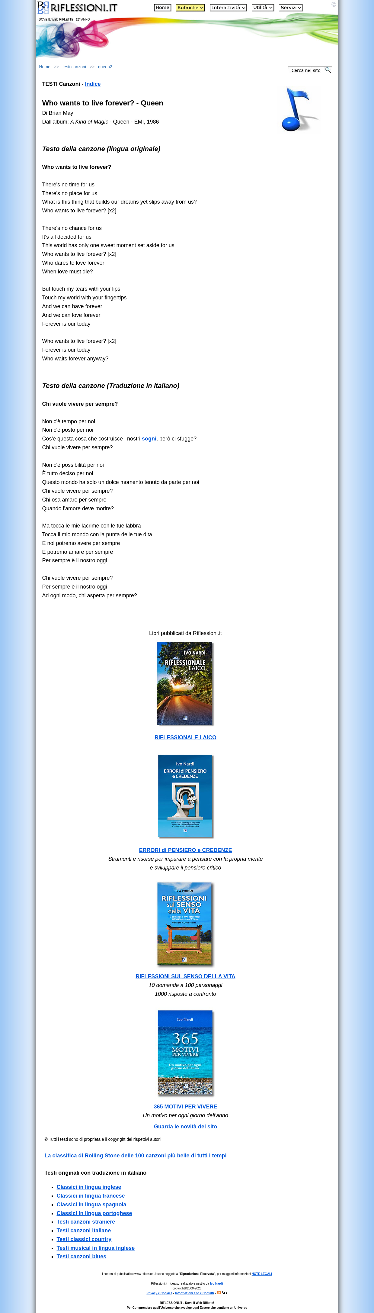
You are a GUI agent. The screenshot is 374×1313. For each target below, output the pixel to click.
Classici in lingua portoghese (94, 1213)
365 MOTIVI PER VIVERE (185, 1107)
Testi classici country (84, 1239)
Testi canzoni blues (82, 1256)
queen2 (105, 66)
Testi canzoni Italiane (84, 1231)
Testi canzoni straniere (86, 1222)
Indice (93, 84)
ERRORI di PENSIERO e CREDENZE (185, 850)
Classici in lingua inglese (89, 1187)
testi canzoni (74, 66)
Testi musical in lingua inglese (96, 1248)
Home (44, 66)
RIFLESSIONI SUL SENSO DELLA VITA (185, 976)
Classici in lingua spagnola (91, 1205)
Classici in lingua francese (91, 1196)
